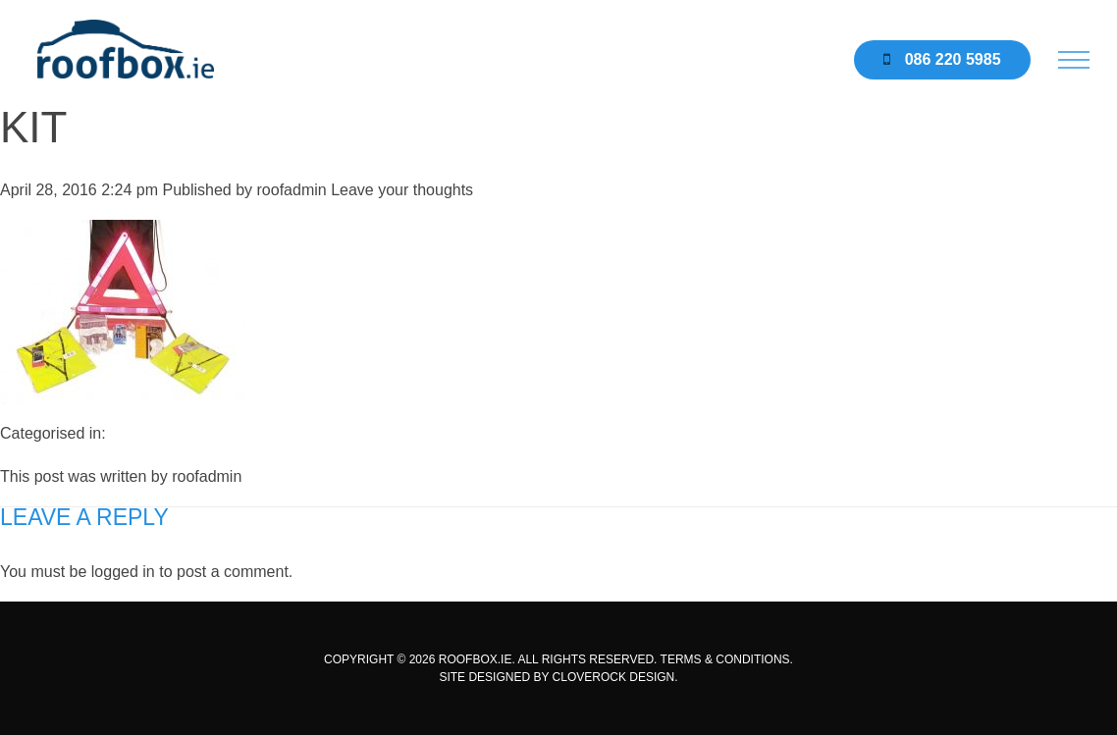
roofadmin (292, 190)
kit (33, 127)
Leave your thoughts (402, 190)
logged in (123, 571)
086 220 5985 (941, 59)
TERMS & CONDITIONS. (727, 659)
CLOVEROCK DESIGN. (615, 677)
